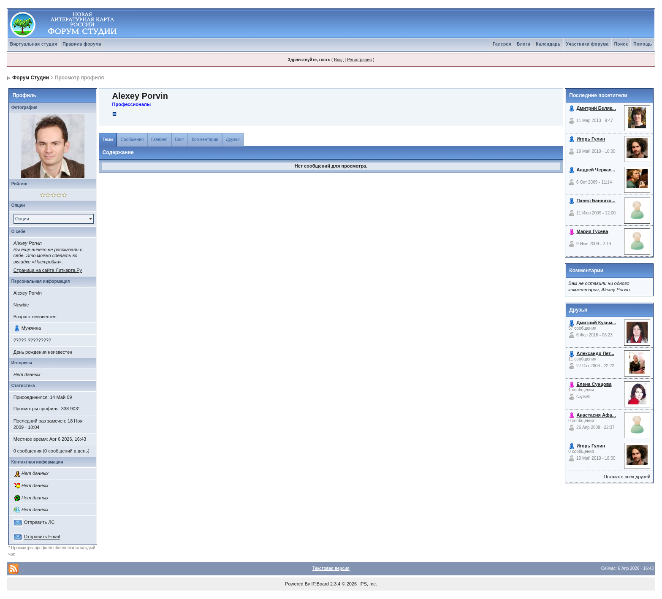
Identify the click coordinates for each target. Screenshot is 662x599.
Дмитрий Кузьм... (596, 322)
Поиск (621, 44)
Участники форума (587, 44)
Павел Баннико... (595, 200)
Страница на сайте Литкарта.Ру (48, 270)
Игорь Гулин (590, 138)
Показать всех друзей (627, 476)
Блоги (523, 44)
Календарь (548, 44)
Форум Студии (30, 78)
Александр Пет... (595, 353)
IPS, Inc (367, 583)
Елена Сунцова (593, 384)
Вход (339, 59)
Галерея (502, 44)
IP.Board (320, 583)
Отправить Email (42, 536)
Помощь (642, 44)
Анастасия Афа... (596, 414)
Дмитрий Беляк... (596, 108)
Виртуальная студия (33, 44)
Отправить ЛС (39, 522)
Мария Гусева (592, 231)
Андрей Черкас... (595, 169)
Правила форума (81, 44)
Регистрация (359, 59)
